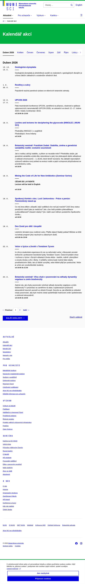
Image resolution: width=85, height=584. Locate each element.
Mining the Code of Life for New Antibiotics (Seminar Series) (43, 176)
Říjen (66, 52)
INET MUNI (21, 525)
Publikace (6, 409)
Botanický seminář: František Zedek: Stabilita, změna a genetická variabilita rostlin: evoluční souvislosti (46, 146)
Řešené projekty (8, 419)
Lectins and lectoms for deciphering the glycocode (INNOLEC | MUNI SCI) (47, 124)
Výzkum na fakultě (9, 406)
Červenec (41, 52)
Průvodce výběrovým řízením (13, 447)
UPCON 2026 (21, 100)
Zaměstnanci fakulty (10, 496)
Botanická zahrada (68, 525)
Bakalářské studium (9, 370)
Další (26, 310)
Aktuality (6, 342)
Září (59, 52)
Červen (30, 52)
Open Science (8, 429)
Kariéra (8, 436)
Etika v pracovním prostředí (12, 464)
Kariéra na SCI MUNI (10, 441)
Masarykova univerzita (16, 543)
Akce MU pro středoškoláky (12, 390)
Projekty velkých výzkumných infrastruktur (17, 422)
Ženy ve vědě (7, 471)
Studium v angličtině (10, 377)
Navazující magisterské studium (14, 374)
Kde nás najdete (8, 506)
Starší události (76, 317)
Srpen (51, 52)
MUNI (5, 525)
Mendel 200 (7, 349)
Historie (5, 489)
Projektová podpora (9, 416)
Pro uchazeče (11, 365)
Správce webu (8, 546)
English (79, 5)
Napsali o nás (7, 355)
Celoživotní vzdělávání (10, 387)
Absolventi (6, 474)
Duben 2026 (8, 52)
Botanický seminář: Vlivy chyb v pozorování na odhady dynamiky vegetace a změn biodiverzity (46, 278)
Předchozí (7, 310)
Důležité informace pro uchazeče (14, 394)
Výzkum (7, 401)
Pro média (6, 359)
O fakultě (6, 454)
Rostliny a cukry (22, 85)
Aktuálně (8, 337)
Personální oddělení (10, 461)
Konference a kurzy (9, 503)
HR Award (6, 499)
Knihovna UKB (40, 525)
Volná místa (7, 444)
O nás (6, 481)
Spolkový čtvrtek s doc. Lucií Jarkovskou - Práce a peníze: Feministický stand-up (42, 199)
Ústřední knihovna (54, 525)
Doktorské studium (9, 380)
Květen (20, 52)
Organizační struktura (10, 493)
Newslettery (7, 352)
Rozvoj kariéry (8, 451)
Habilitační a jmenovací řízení (13, 412)
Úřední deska (7, 509)
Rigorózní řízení (8, 384)
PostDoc (6, 426)
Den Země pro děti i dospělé (28, 226)
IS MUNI (12, 525)
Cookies (18, 546)
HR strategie (7, 458)
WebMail (30, 525)
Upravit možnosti (14, 571)
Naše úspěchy (8, 468)
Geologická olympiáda (25, 67)
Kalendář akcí (7, 345)
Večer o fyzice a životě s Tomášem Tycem (34, 246)
